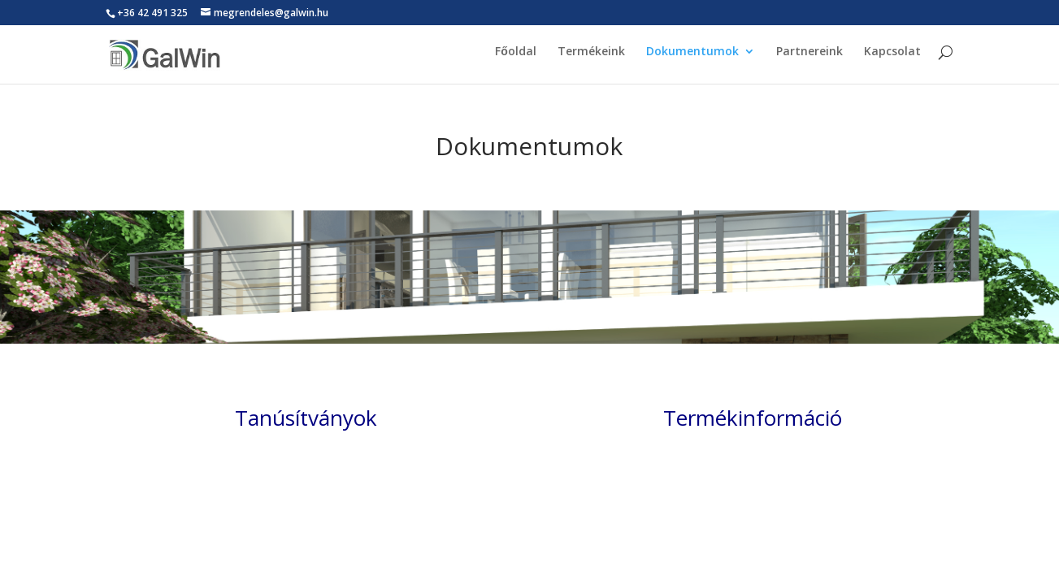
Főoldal (515, 58)
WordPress (269, 520)
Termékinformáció (752, 417)
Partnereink (809, 58)
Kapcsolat (892, 58)
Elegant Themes (173, 520)
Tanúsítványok (306, 417)
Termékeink (591, 58)
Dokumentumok (692, 58)
